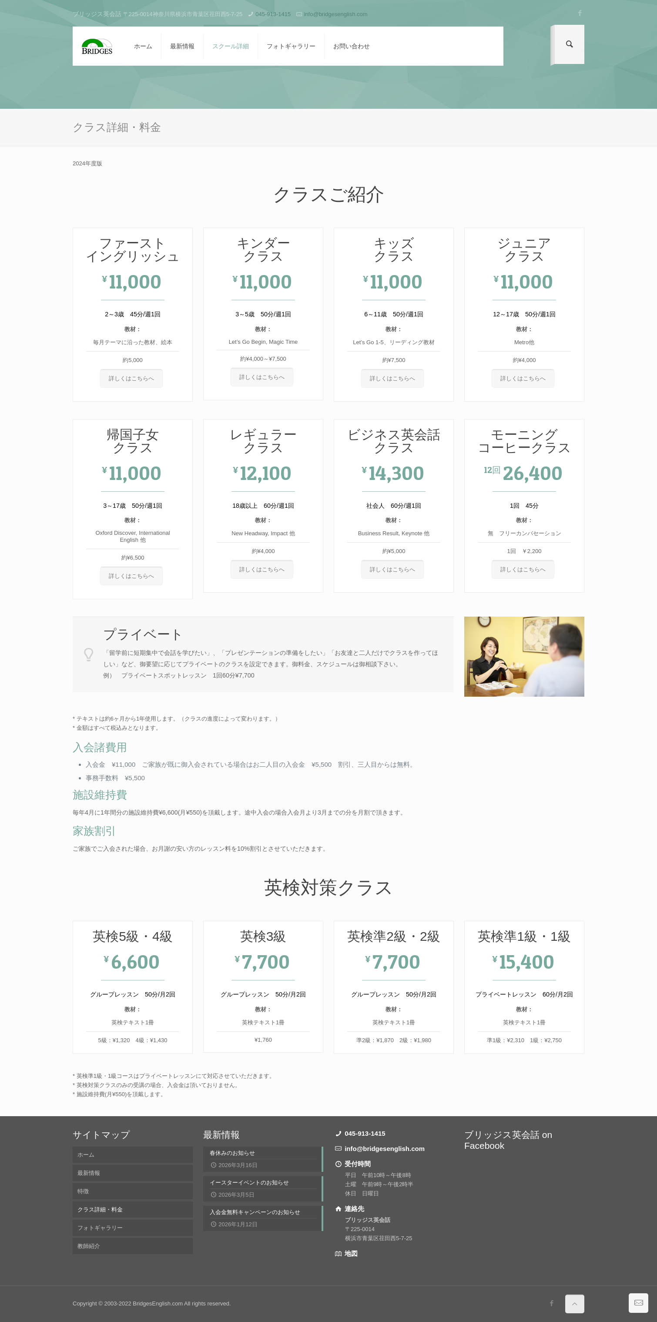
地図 (350, 1253)
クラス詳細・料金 (100, 1209)
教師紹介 (88, 1246)
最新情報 (88, 1173)
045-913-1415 (273, 14)
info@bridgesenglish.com (335, 14)
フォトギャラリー (100, 1228)
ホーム (85, 1154)
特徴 (83, 1191)
